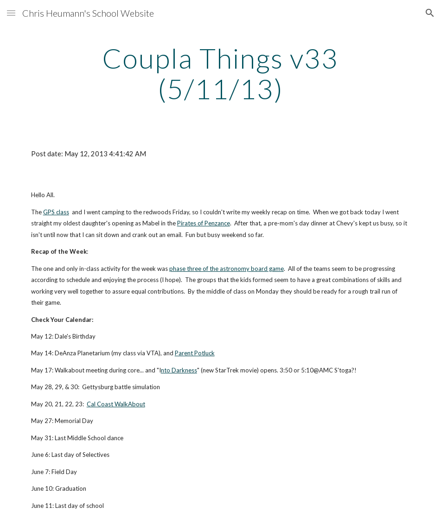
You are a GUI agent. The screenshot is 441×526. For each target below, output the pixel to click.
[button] (11, 13)
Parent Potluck (195, 353)
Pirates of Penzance (203, 223)
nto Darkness (179, 370)
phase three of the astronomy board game (226, 268)
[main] (220, 73)
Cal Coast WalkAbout (116, 404)
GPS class (56, 212)
